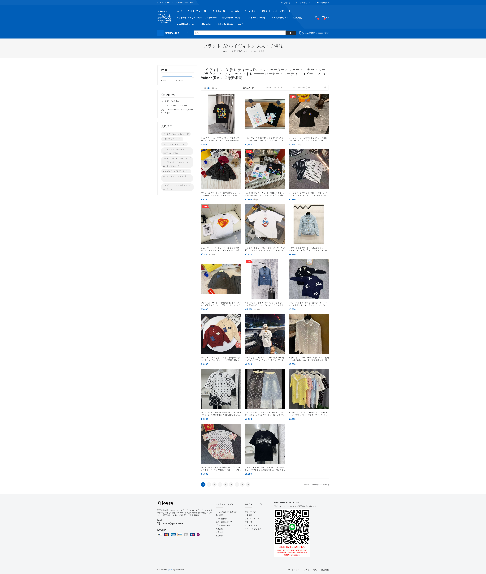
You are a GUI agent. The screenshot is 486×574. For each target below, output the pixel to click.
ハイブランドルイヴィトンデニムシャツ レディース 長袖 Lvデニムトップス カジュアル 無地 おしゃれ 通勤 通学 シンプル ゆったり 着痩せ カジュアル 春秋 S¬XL (264, 303)
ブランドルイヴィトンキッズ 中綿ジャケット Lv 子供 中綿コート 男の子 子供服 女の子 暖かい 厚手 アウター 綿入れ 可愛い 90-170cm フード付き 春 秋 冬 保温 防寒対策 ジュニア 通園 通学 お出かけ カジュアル (221, 194)
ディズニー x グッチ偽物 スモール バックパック (177, 187)
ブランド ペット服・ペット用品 (174, 105)
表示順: (269, 87)
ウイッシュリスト (252, 518)
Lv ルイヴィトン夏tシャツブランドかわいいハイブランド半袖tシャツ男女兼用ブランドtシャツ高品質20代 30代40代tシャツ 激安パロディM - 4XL (265, 468)
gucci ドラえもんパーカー (174, 144)
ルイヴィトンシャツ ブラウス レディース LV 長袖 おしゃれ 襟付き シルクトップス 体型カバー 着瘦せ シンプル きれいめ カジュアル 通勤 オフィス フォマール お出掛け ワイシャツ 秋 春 (309, 358)
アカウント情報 (310, 569)
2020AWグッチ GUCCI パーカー (176, 171)
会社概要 (219, 515)
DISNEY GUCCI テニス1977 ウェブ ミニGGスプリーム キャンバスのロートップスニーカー (177, 162)
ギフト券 (248, 522)
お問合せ (219, 532)
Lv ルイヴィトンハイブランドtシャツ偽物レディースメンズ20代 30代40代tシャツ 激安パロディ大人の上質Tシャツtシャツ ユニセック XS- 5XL (221, 139)
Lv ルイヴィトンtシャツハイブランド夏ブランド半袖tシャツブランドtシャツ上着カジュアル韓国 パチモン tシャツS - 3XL (265, 358)
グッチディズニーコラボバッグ (176, 134)
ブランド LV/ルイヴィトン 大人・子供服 (247, 51)
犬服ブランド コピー (172, 139)
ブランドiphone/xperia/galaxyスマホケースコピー (177, 111)
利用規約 (219, 528)
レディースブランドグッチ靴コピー (176, 178)
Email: (159, 520)
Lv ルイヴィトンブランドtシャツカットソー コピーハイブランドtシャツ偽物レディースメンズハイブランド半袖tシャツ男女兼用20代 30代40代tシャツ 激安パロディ (308, 413)
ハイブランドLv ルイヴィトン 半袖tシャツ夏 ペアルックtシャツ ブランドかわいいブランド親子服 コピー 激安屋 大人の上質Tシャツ (265, 194)
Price (164, 70)
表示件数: (301, 87)
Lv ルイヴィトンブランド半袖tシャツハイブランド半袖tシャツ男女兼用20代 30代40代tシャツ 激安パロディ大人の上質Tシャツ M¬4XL (221, 413)
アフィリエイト (251, 525)
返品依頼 (219, 535)
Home (224, 51)
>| (248, 484)
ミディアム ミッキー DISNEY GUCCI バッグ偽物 (175, 151)
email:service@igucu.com (286, 502)
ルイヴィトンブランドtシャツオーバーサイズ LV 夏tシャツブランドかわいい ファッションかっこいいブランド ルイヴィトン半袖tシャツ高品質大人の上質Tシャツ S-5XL (265, 249)
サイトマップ (250, 511)
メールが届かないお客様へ (227, 511)
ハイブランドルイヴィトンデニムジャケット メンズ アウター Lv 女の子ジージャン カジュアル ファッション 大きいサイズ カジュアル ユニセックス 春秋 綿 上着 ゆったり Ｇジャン (308, 249)
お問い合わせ (221, 518)
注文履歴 (248, 515)
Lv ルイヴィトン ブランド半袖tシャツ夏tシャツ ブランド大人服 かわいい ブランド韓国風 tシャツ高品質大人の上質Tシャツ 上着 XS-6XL (308, 194)
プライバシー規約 (223, 525)
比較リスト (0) (248, 87)
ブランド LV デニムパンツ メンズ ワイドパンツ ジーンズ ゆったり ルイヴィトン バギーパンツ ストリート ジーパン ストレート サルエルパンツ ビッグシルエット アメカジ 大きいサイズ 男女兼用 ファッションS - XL (265, 413)
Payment (161, 530)
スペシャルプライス (253, 528)
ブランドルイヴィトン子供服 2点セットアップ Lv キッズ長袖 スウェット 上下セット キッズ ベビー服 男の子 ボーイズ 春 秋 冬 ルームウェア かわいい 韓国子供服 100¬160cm (221, 303)
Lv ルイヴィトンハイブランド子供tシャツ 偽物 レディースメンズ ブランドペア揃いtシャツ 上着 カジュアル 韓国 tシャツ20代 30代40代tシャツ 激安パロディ (308, 139)
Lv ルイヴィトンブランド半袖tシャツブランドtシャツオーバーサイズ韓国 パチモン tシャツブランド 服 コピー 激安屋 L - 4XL (220, 468)
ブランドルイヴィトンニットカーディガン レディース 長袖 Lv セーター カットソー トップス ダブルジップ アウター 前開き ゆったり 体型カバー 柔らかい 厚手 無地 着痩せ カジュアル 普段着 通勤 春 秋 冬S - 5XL (308, 303)
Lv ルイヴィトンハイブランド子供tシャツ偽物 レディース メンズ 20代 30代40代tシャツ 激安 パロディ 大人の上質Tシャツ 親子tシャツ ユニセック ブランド (221, 249)
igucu (170, 569)
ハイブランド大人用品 (170, 101)
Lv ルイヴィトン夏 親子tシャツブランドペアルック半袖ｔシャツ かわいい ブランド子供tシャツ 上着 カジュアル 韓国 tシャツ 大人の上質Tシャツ (264, 139)
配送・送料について (224, 522)
